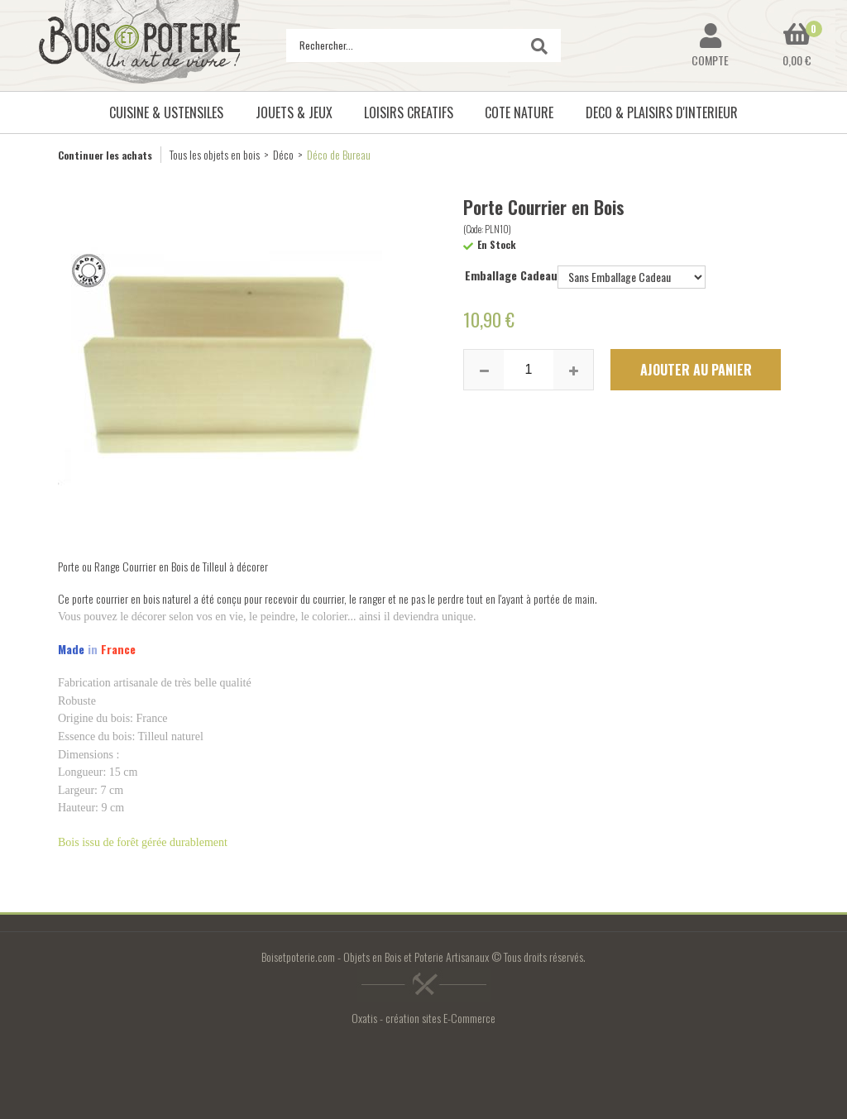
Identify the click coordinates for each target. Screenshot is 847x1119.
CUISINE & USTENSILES (166, 112)
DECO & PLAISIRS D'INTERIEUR (662, 112)
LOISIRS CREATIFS (408, 112)
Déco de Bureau (339, 154)
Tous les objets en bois (215, 154)
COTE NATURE (519, 112)
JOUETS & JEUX (294, 112)
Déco (283, 154)
